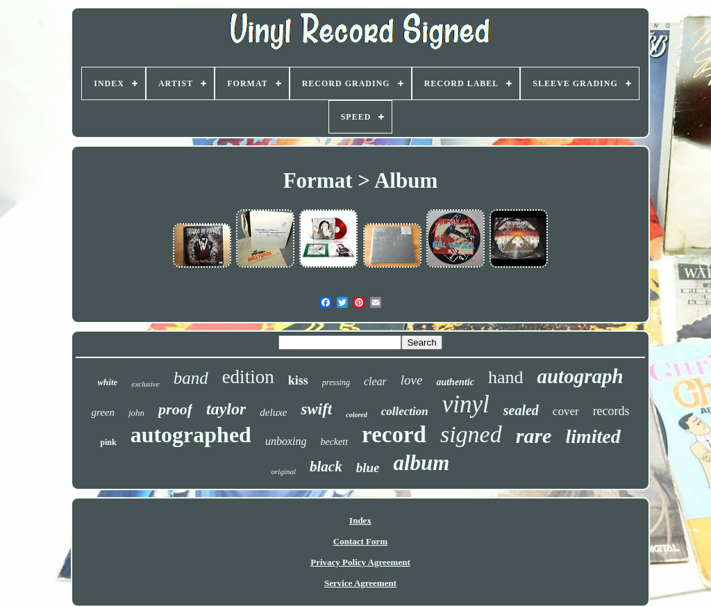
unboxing (286, 441)
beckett (334, 442)
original (283, 471)
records (611, 411)
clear (375, 381)
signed (471, 434)
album (421, 463)
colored (356, 415)
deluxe (273, 412)
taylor (226, 409)
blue (368, 467)
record (394, 434)
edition (248, 376)
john (136, 412)
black (326, 466)
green (103, 412)
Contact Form (360, 541)
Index (360, 520)
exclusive (145, 384)
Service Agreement (360, 583)
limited (592, 436)
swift (316, 409)
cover (566, 411)
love (412, 380)
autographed (191, 434)
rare (534, 435)
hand (506, 377)
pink (108, 442)
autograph (580, 376)
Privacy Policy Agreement (360, 562)
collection (404, 411)
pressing (336, 382)
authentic (455, 382)
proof (175, 409)
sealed (521, 410)
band (191, 378)
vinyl (466, 404)
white (107, 382)
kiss (298, 380)
